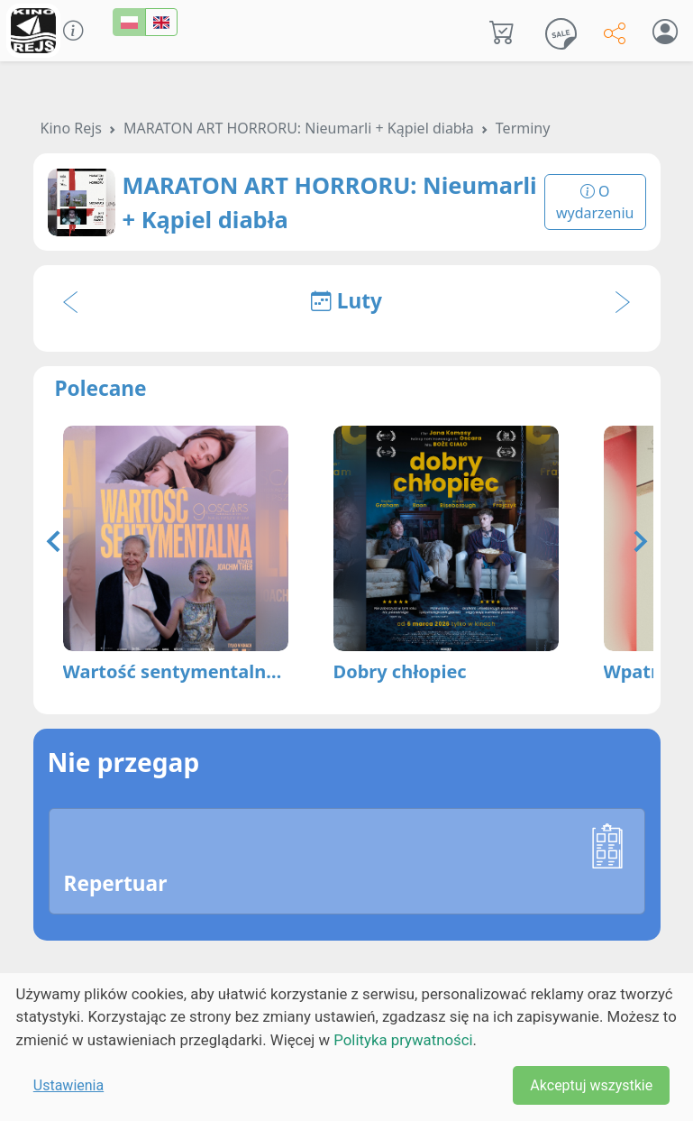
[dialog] (346, 1047)
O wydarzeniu (595, 202)
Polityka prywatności (402, 1040)
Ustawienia (68, 1085)
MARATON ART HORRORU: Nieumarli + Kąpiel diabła (298, 128)
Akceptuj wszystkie (591, 1085)
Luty (346, 301)
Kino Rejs (72, 128)
